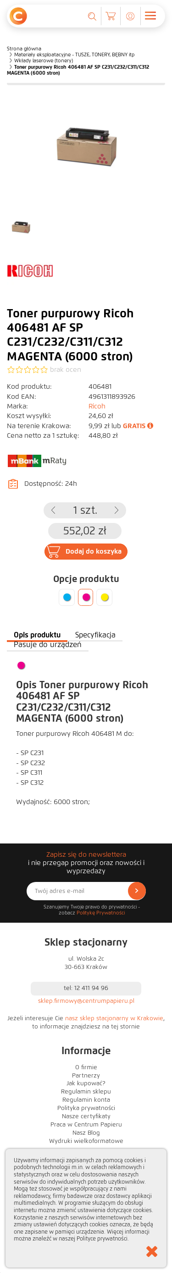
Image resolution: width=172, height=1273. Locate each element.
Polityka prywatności (86, 1108)
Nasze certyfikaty (86, 1116)
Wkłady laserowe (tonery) (43, 60)
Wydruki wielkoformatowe (86, 1141)
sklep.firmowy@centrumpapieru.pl (86, 1001)
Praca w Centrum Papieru (86, 1124)
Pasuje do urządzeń (48, 644)
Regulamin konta (86, 1100)
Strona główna (24, 48)
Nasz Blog (86, 1133)
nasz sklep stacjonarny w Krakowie (114, 1018)
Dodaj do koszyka (94, 551)
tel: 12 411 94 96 (86, 988)
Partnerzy (86, 1075)
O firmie (86, 1067)
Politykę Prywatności (101, 912)
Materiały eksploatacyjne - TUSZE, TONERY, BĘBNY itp (74, 54)
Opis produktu (37, 635)
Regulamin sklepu (86, 1091)
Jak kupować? (86, 1083)
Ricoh (97, 406)
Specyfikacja (95, 635)
